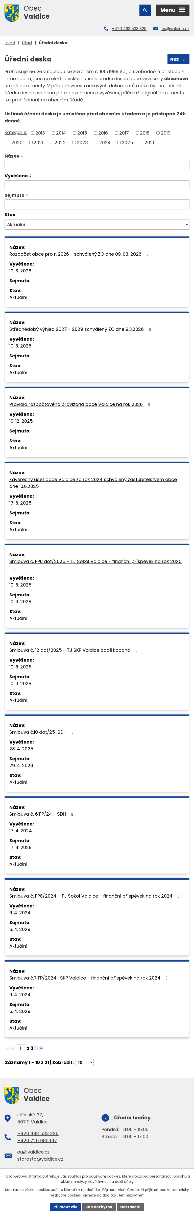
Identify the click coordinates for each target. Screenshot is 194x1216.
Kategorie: (16, 132)
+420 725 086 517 (37, 1140)
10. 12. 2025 (21, 421)
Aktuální (18, 297)
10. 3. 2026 (20, 271)
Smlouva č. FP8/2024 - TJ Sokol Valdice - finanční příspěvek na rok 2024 (95, 896)
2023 (82, 142)
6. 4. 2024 (20, 912)
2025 (127, 142)
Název (12, 156)
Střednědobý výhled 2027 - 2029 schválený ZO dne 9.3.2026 (81, 329)
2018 (145, 133)
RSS (178, 59)
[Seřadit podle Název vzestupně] (22, 155)
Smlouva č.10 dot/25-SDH (42, 732)
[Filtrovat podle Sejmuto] (97, 204)
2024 (105, 142)
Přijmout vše (66, 1206)
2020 (16, 142)
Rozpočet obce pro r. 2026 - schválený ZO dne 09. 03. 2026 (80, 254)
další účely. (124, 1181)
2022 (60, 142)
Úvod (10, 43)
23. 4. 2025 (21, 749)
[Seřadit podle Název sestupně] (22, 157)
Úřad (27, 43)
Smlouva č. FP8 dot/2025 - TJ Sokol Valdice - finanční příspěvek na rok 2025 (95, 564)
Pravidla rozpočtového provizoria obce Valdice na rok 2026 (80, 404)
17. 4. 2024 (20, 831)
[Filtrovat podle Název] (97, 165)
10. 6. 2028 (20, 601)
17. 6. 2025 (20, 503)
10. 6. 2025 (20, 585)
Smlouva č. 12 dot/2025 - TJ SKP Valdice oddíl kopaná (74, 650)
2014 (61, 133)
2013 (40, 133)
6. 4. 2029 (19, 929)
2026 (150, 142)
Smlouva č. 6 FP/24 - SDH (42, 814)
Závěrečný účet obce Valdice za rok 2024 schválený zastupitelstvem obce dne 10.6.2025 (93, 482)
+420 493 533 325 (129, 29)
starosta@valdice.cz (40, 1159)
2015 (82, 133)
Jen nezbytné (99, 1206)
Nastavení (130, 1206)
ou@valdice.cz (175, 29)
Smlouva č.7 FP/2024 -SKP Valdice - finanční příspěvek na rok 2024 (89, 978)
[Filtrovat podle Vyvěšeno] (97, 185)
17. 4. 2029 (20, 847)
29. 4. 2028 (21, 765)
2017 (124, 133)
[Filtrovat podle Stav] (97, 225)
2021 (38, 142)
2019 (166, 133)
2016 (103, 133)
